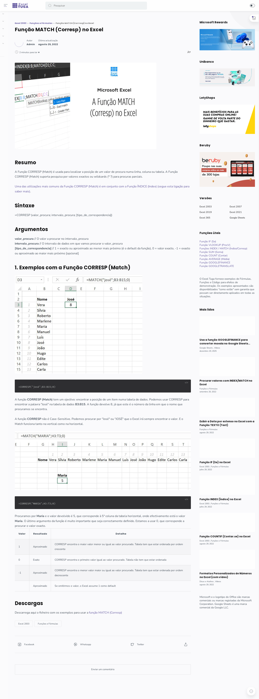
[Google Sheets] (205, 347)
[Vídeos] (216, 347)
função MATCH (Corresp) (139, 607)
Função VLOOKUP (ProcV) (213, 245)
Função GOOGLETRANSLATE (215, 266)
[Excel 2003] (58, 618)
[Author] (65, 42)
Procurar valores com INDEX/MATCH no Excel (224, 382)
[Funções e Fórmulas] (82, 618)
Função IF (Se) (206, 241)
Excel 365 (203, 217)
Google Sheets (235, 217)
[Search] (97, 6)
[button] (50, 6)
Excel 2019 (204, 212)
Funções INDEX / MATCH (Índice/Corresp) (222, 248)
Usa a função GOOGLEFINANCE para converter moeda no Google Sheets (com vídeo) (222, 342)
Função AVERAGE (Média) (213, 259)
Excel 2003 (204, 206)
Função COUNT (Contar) (212, 255)
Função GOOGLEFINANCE (213, 262)
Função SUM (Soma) (210, 252)
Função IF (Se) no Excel (213, 462)
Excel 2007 (234, 206)
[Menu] (6, 5)
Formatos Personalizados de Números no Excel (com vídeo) (224, 575)
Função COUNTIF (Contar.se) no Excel (223, 536)
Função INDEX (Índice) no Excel (218, 499)
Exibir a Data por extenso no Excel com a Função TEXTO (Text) (225, 423)
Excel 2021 (234, 212)
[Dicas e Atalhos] (205, 581)
